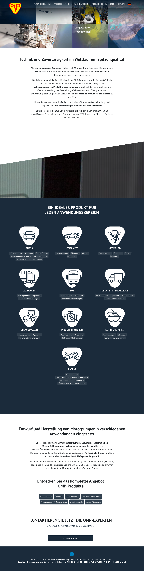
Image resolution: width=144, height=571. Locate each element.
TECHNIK (68, 4)
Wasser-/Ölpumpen (93, 502)
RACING (72, 369)
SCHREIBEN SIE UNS (70, 538)
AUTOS (29, 248)
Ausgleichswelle (35, 259)
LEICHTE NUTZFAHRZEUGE (114, 290)
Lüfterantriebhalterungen (21, 256)
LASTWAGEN (29, 290)
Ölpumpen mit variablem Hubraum (72, 383)
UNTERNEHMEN (40, 4)
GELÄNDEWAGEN (29, 329)
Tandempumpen (77, 380)
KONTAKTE (121, 4)
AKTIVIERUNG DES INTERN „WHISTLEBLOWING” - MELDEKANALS (95, 562)
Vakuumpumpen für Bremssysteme (54, 502)
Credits (21, 562)
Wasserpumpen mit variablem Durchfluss (72, 377)
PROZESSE (58, 4)
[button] (130, 4)
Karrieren (110, 4)
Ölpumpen (29, 253)
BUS (72, 290)
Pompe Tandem (42, 253)
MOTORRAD (115, 248)
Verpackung (97, 4)
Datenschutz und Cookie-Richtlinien (44, 562)
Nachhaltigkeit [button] (81, 4)
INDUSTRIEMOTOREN (72, 329)
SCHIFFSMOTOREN (114, 329)
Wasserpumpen (16, 253)
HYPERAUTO (72, 248)
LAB (50, 4)
